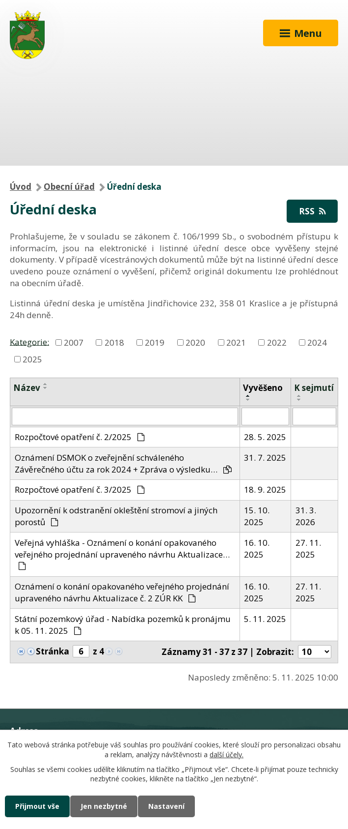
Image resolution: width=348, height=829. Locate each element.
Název (26, 387)
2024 (317, 342)
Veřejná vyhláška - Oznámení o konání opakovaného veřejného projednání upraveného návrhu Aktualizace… (122, 553)
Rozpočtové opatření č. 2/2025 (80, 437)
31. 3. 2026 (305, 516)
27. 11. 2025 (308, 548)
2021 (236, 342)
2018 (114, 342)
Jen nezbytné (103, 806)
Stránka (52, 651)
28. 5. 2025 (265, 437)
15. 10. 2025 (256, 516)
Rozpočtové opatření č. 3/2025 (80, 489)
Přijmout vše (37, 806)
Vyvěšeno (263, 387)
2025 (32, 358)
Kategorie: (29, 341)
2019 (154, 342)
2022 (277, 342)
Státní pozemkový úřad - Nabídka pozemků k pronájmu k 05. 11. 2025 (123, 624)
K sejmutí (314, 387)
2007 (73, 342)
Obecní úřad (69, 186)
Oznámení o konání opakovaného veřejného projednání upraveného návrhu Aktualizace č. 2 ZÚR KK (122, 592)
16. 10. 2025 (256, 548)
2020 (195, 342)
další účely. (226, 754)
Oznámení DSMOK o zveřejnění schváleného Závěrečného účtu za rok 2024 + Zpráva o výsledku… (123, 463)
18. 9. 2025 (265, 489)
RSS (312, 211)
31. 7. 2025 (265, 457)
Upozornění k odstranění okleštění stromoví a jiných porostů (116, 516)
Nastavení (166, 806)
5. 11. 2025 (265, 618)
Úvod (20, 186)
